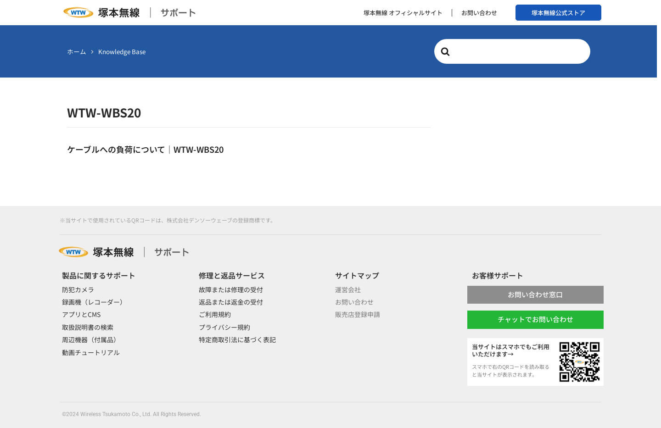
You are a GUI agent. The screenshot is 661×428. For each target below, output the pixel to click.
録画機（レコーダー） (94, 301)
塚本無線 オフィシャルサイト (403, 12)
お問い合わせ (479, 12)
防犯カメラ (78, 289)
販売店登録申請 (357, 314)
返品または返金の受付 (231, 301)
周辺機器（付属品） (91, 339)
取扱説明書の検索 (87, 327)
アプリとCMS (81, 314)
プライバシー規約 (224, 327)
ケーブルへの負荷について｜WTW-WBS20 (145, 149)
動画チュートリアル (91, 352)
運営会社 (348, 289)
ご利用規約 (215, 314)
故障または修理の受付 (231, 289)
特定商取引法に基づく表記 (237, 339)
